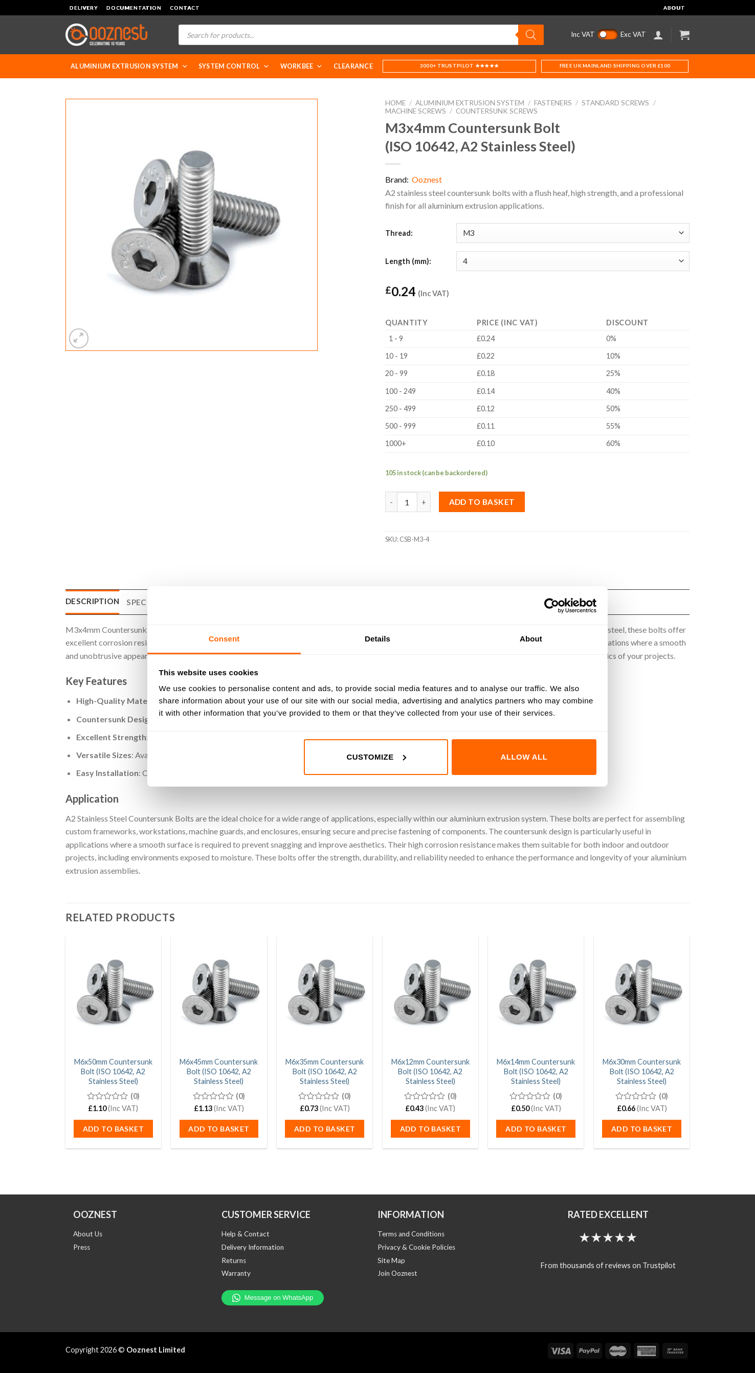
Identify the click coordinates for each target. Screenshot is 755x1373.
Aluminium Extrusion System (129, 66)
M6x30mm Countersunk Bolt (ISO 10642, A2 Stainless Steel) (642, 1071)
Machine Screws (415, 111)
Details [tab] (377, 638)
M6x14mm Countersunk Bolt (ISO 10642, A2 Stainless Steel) (536, 1071)
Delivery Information (252, 1247)
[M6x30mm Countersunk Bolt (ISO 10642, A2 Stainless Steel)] (642, 993)
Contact (185, 8)
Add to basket (482, 501)
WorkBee (301, 66)
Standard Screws (615, 103)
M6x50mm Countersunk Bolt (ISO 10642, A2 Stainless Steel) (113, 1071)
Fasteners (553, 103)
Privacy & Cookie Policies (416, 1247)
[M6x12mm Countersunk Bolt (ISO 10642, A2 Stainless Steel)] (430, 993)
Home (395, 103)
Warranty (236, 1273)
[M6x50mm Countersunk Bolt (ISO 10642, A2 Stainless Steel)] (113, 993)
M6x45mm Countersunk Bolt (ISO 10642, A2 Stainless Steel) (219, 1071)
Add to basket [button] (113, 1128)
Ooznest (427, 179)
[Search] (531, 35)
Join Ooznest (397, 1273)
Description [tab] (92, 601)
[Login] (658, 35)
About (674, 8)
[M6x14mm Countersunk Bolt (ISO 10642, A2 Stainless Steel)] (536, 993)
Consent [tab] (224, 638)
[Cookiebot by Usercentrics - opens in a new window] (551, 605)
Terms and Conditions (411, 1234)
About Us (87, 1234)
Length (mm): (408, 261)
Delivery (84, 8)
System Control (234, 66)
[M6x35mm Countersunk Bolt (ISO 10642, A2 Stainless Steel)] (324, 993)
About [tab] (531, 638)
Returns (233, 1260)
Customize (376, 756)
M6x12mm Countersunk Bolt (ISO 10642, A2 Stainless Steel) (430, 1071)
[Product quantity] (407, 502)
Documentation (134, 8)
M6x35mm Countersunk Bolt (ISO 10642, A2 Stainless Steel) (324, 1071)
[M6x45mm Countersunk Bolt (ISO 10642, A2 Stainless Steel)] (219, 993)
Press (81, 1247)
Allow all (524, 756)
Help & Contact (245, 1234)
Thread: (399, 233)
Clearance (353, 66)
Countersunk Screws (497, 111)
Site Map (391, 1260)
